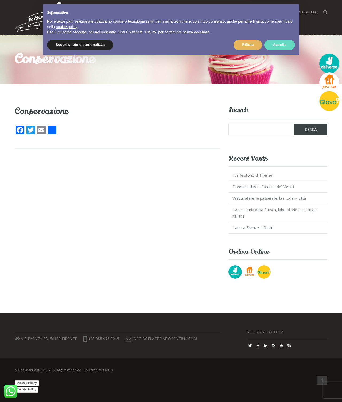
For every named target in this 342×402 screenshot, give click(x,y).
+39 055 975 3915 (101, 338)
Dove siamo (223, 11)
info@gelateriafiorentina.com (166, 338)
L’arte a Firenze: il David (252, 227)
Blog (200, 11)
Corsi (165, 11)
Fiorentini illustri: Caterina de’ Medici (263, 186)
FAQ (246, 11)
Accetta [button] (279, 387)
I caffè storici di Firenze (252, 175)
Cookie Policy (26, 389)
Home (147, 11)
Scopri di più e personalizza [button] (80, 387)
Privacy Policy (27, 383)
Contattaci (306, 11)
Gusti (182, 11)
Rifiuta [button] (248, 387)
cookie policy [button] (66, 369)
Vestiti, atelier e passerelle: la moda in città (269, 198)
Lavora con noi (272, 11)
